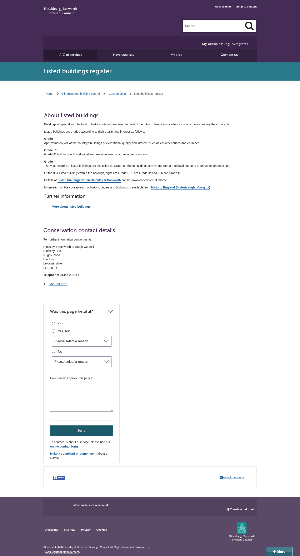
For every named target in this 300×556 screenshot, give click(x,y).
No (57, 351)
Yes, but (61, 331)
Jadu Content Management (62, 552)
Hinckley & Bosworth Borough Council (60, 11)
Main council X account (63, 506)
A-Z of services (70, 55)
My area (176, 55)
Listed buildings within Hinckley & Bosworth (89, 180)
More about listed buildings (71, 206)
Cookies (101, 529)
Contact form (58, 284)
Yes (57, 324)
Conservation (117, 93)
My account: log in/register (225, 44)
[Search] (249, 25)
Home (49, 93)
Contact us (229, 55)
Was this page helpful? (71, 311)
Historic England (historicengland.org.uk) (180, 187)
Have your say (123, 55)
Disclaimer (51, 529)
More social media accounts (91, 505)
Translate (236, 509)
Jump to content (246, 6)
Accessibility (223, 6)
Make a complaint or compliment (73, 453)
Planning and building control (81, 93)
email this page (233, 477)
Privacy (86, 529)
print (251, 509)
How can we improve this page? (71, 378)
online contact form (64, 446)
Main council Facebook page (50, 506)
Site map (69, 529)
